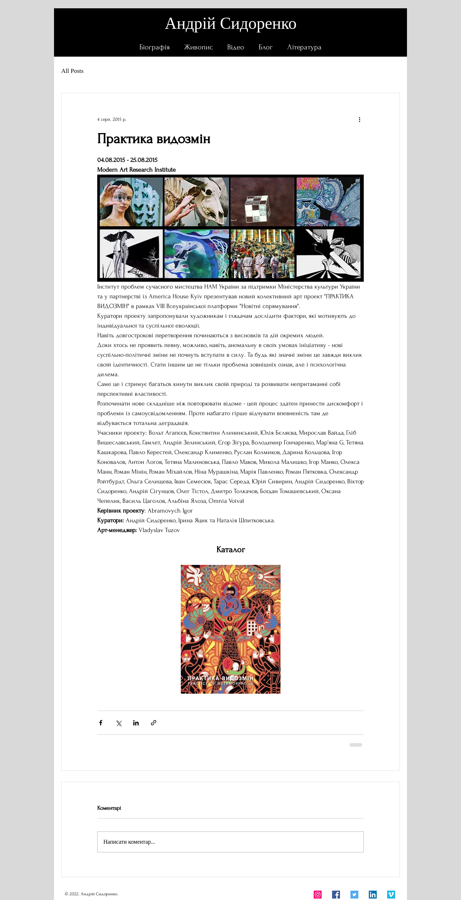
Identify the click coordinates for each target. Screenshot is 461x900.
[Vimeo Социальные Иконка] (391, 895)
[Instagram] (318, 895)
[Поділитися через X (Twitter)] (118, 722)
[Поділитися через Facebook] (100, 722)
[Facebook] (336, 895)
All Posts (72, 71)
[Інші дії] (359, 119)
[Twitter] (354, 895)
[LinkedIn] (373, 895)
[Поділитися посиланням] (153, 722)
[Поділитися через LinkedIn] (136, 722)
